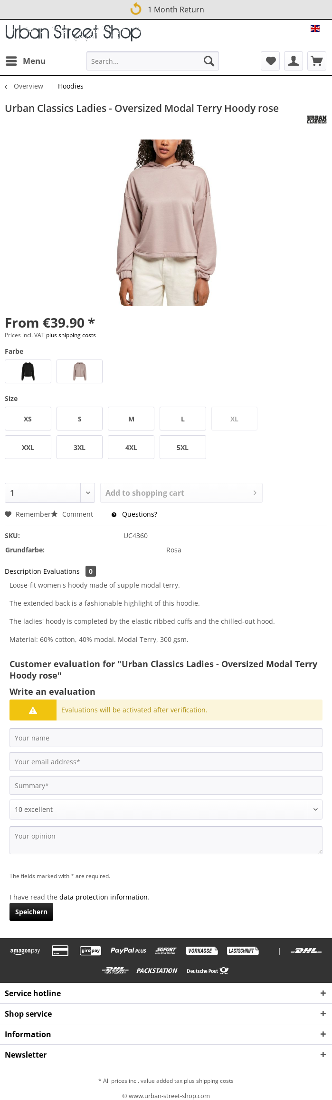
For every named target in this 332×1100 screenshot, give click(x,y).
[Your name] (166, 737)
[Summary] (166, 785)
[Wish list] (270, 60)
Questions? (134, 514)
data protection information (103, 896)
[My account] (293, 60)
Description (23, 571)
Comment (73, 514)
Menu (26, 59)
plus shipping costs (71, 335)
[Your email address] (166, 761)
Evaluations (69, 571)
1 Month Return (166, 8)
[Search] (209, 60)
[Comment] (166, 810)
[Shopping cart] (316, 60)
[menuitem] (25, 60)
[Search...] (152, 60)
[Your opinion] (166, 840)
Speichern (31, 911)
